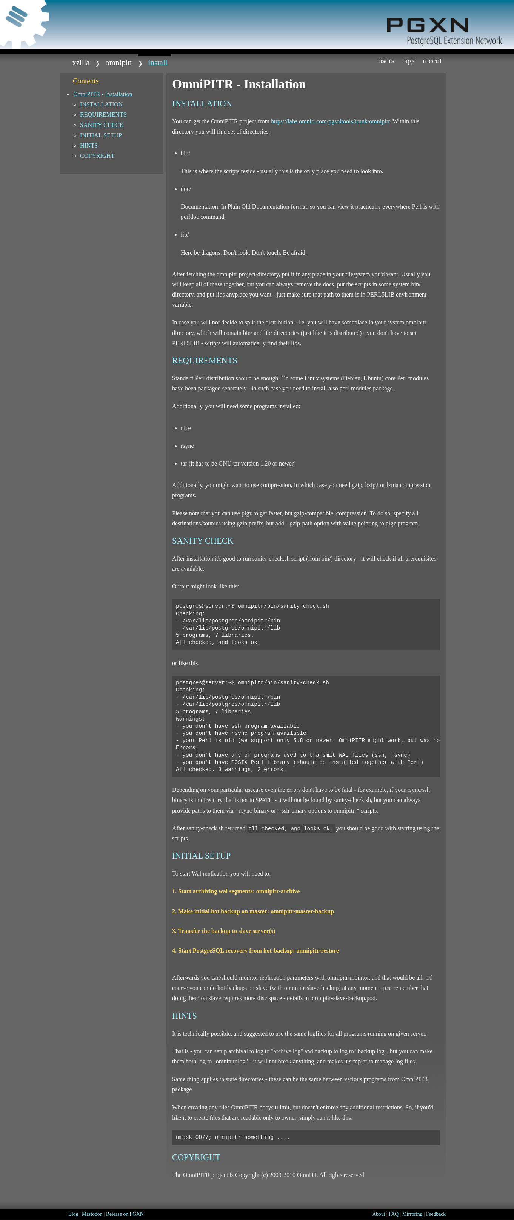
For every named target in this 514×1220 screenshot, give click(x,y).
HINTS (89, 145)
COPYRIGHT (97, 155)
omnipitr (118, 62)
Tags (408, 60)
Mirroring (412, 1214)
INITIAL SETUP (101, 135)
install (158, 62)
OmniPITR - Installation (102, 94)
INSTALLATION (101, 104)
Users (386, 60)
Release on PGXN (125, 1214)
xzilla (80, 62)
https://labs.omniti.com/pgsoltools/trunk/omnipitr (330, 121)
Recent (432, 60)
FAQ (394, 1214)
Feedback (436, 1214)
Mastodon (92, 1214)
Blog (73, 1214)
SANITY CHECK (102, 125)
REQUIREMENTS (103, 114)
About (378, 1214)
